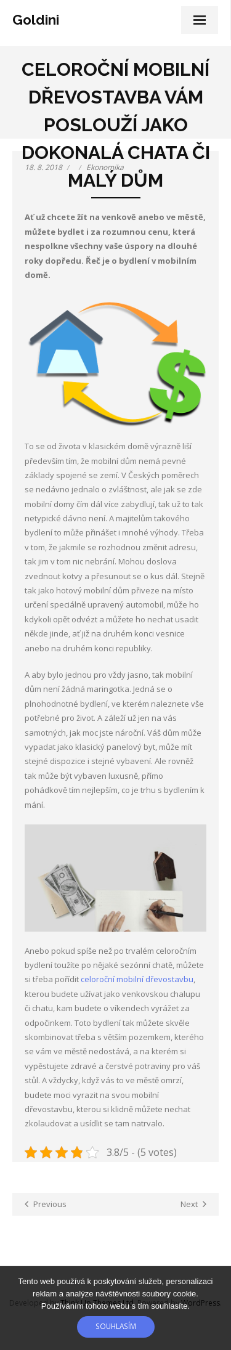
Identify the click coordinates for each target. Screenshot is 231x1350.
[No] (215, 1308)
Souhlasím (115, 1326)
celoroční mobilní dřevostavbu (137, 979)
